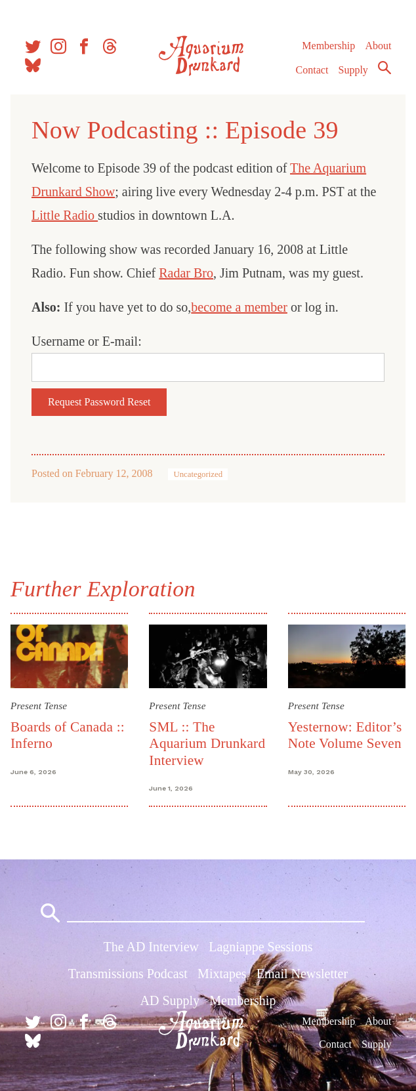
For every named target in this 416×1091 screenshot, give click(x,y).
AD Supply (170, 1000)
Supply (353, 69)
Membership (328, 45)
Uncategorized (197, 474)
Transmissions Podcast (128, 973)
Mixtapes (222, 973)
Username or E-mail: (86, 341)
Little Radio (64, 215)
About (378, 45)
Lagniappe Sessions (260, 946)
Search (384, 67)
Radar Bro (186, 273)
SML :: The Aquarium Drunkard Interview (207, 743)
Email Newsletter (302, 973)
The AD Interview (151, 946)
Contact (312, 69)
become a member (239, 307)
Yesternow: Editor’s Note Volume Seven (345, 735)
